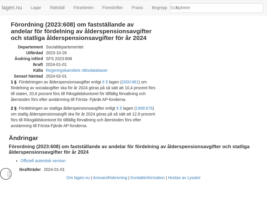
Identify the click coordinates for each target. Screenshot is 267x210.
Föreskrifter (112, 7)
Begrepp (159, 7)
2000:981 (130, 82)
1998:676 (144, 108)
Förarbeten (83, 7)
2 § (13, 108)
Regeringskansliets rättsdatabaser (77, 70)
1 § (13, 82)
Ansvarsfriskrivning (110, 177)
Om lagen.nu (78, 177)
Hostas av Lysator (184, 177)
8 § (119, 108)
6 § (105, 82)
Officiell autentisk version (43, 160)
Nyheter (183, 7)
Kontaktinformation (148, 177)
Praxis (137, 7)
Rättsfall (57, 7)
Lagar (36, 7)
